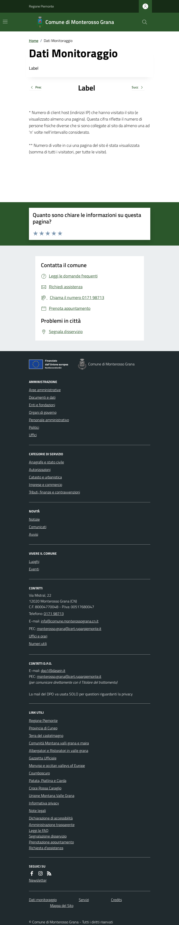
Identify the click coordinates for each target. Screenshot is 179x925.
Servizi (84, 899)
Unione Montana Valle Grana (51, 795)
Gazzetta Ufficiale (42, 758)
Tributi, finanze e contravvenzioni (54, 492)
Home (33, 40)
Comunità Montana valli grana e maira (59, 743)
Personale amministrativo (49, 420)
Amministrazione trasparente (52, 824)
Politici (34, 427)
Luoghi (34, 561)
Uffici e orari (38, 636)
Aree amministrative (45, 390)
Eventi (34, 569)
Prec (35, 88)
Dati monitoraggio (43, 899)
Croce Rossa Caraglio (45, 788)
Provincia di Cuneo (43, 728)
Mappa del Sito (61, 905)
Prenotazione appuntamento (51, 842)
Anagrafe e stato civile (46, 462)
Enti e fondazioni (42, 405)
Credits (116, 899)
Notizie (34, 519)
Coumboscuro (39, 773)
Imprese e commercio (45, 484)
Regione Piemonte (41, 6)
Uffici (33, 435)
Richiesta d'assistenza (46, 848)
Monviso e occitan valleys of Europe (57, 765)
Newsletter (38, 880)
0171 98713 (54, 613)
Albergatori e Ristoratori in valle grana (58, 750)
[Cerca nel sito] (142, 22)
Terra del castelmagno (46, 735)
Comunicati (37, 527)
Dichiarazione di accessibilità (51, 818)
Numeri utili (38, 643)
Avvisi (33, 534)
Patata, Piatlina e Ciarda (47, 780)
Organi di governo (42, 412)
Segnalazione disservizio (48, 836)
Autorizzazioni (40, 469)
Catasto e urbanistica (45, 477)
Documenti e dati (42, 397)
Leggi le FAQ (38, 830)
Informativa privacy (44, 803)
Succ (138, 88)
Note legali (37, 810)
